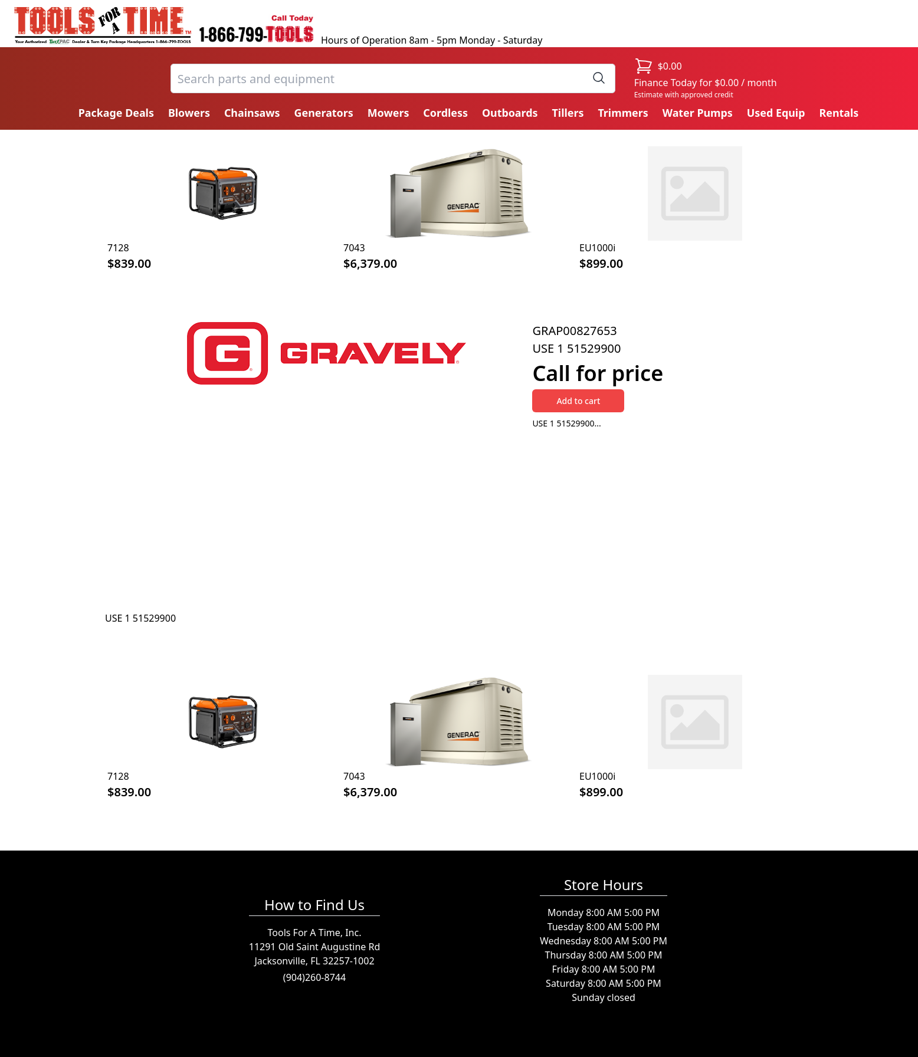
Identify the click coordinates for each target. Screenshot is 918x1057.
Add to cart (578, 400)
